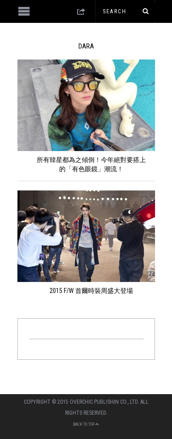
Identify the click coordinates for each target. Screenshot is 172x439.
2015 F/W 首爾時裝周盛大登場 (91, 290)
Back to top (86, 424)
